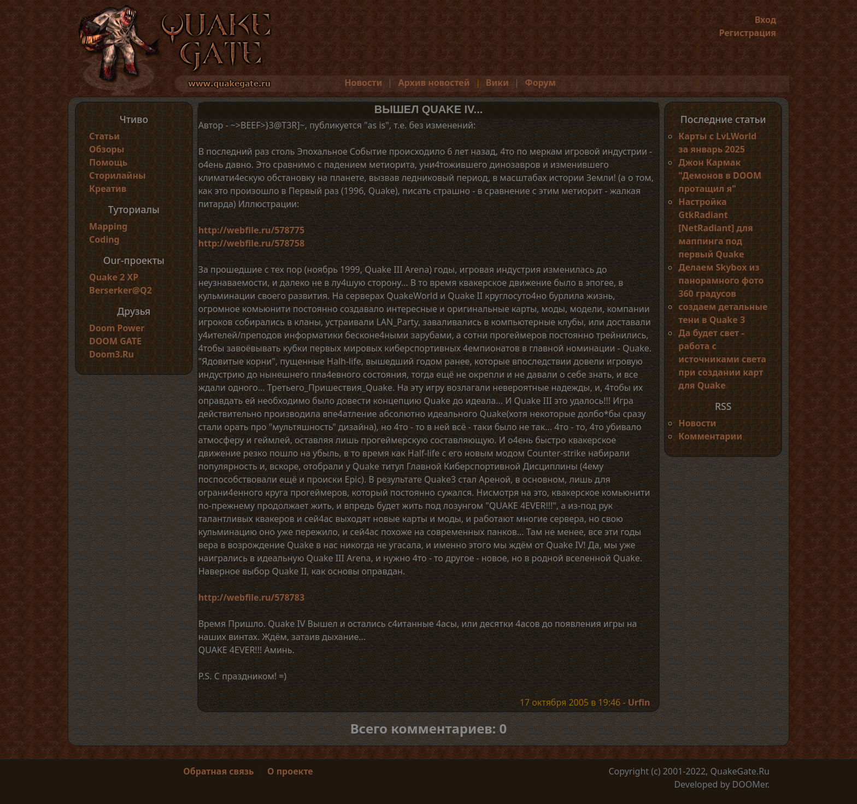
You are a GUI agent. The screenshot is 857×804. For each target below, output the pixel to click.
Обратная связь (218, 771)
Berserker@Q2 (120, 290)
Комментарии (710, 436)
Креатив (107, 189)
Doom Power (117, 328)
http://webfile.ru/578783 (251, 597)
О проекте (290, 771)
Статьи (104, 136)
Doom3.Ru (111, 354)
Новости (363, 83)
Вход (765, 20)
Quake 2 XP (113, 277)
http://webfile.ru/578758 (251, 243)
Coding (104, 239)
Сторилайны (117, 175)
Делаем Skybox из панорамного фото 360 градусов (721, 280)
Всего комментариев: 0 (428, 728)
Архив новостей (434, 83)
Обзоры (106, 149)
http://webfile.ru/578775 (251, 230)
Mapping (108, 226)
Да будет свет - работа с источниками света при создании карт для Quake (722, 359)
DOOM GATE (115, 341)
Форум (540, 83)
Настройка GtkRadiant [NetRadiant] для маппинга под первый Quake (715, 228)
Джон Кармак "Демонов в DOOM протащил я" (719, 175)
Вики (497, 83)
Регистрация (747, 33)
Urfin (639, 702)
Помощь (108, 162)
